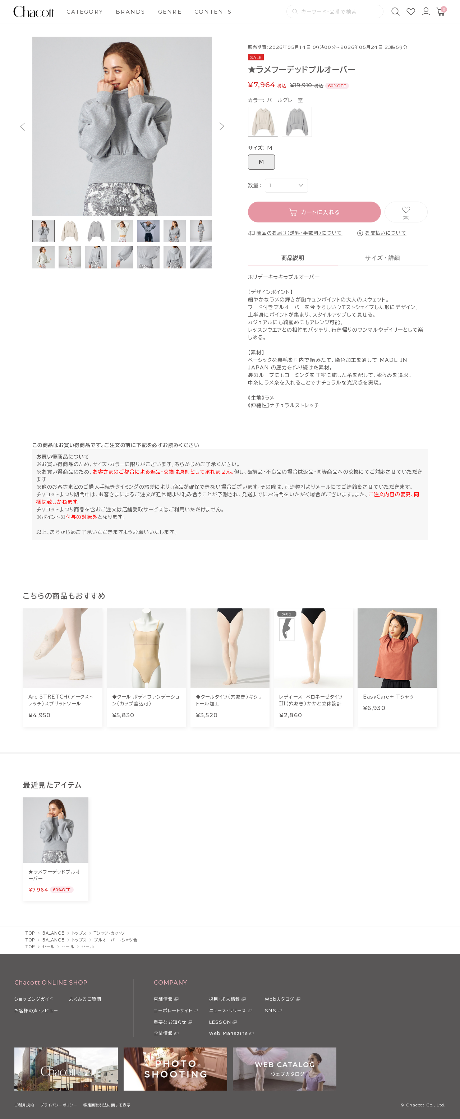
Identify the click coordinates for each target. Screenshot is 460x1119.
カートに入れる (321, 212)
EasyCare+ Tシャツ (388, 697)
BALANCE (53, 933)
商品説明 (293, 258)
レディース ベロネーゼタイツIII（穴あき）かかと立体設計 (311, 700)
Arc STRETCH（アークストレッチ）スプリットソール (60, 700)
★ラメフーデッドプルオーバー (54, 875)
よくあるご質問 (85, 999)
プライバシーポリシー (58, 1105)
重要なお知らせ (170, 1022)
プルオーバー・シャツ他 (115, 940)
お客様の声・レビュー (36, 1010)
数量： (254, 185)
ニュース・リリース (228, 1010)
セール (48, 947)
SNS (270, 1010)
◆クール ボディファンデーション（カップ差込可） (146, 700)
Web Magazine (228, 1033)
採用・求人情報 (224, 999)
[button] (22, 126)
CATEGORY (84, 11)
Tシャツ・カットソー (111, 933)
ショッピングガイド (33, 999)
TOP (30, 933)
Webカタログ (279, 999)
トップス (79, 933)
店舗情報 (163, 999)
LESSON (220, 1022)
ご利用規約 (24, 1105)
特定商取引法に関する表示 (107, 1105)
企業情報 (163, 1033)
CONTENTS (213, 11)
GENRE (170, 11)
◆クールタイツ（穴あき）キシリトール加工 (229, 700)
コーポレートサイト (173, 1010)
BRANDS (131, 11)
